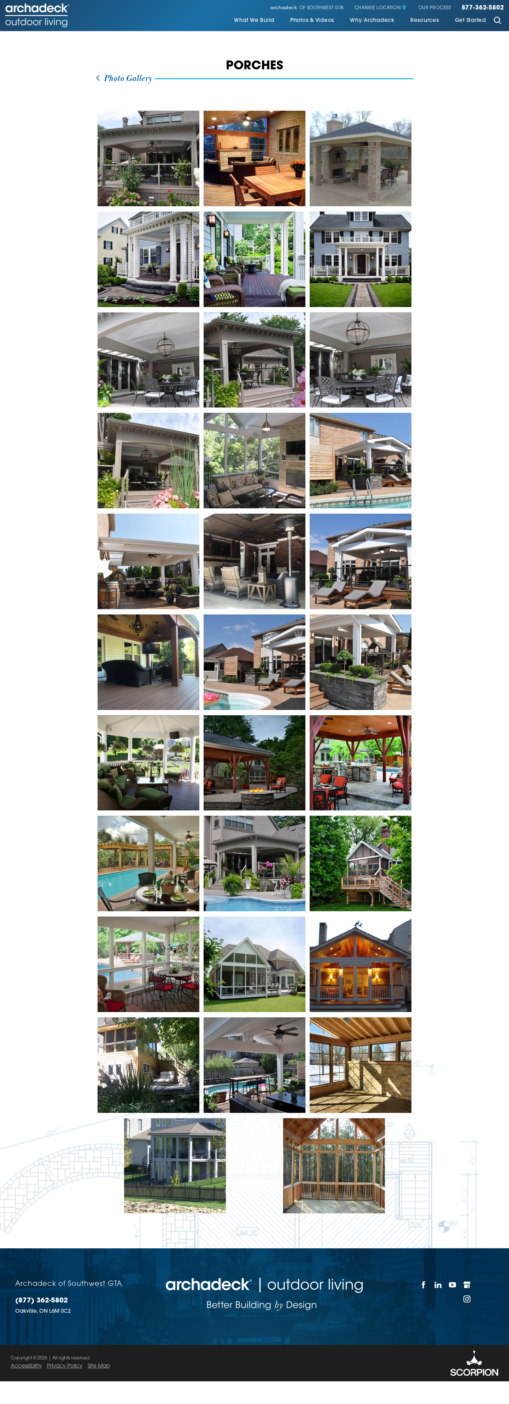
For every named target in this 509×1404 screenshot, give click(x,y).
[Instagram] (467, 1299)
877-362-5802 (483, 8)
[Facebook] (423, 1285)
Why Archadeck (372, 20)
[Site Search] (497, 21)
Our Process (435, 8)
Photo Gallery (123, 78)
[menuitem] (254, 21)
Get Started (470, 20)
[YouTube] (452, 1285)
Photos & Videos (312, 20)
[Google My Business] (467, 1285)
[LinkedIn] (438, 1285)
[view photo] (148, 158)
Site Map (99, 1366)
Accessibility (26, 1366)
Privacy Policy (64, 1366)
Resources (424, 20)
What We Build (254, 20)
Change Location (380, 8)
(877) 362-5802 (41, 1301)
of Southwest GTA (307, 8)
